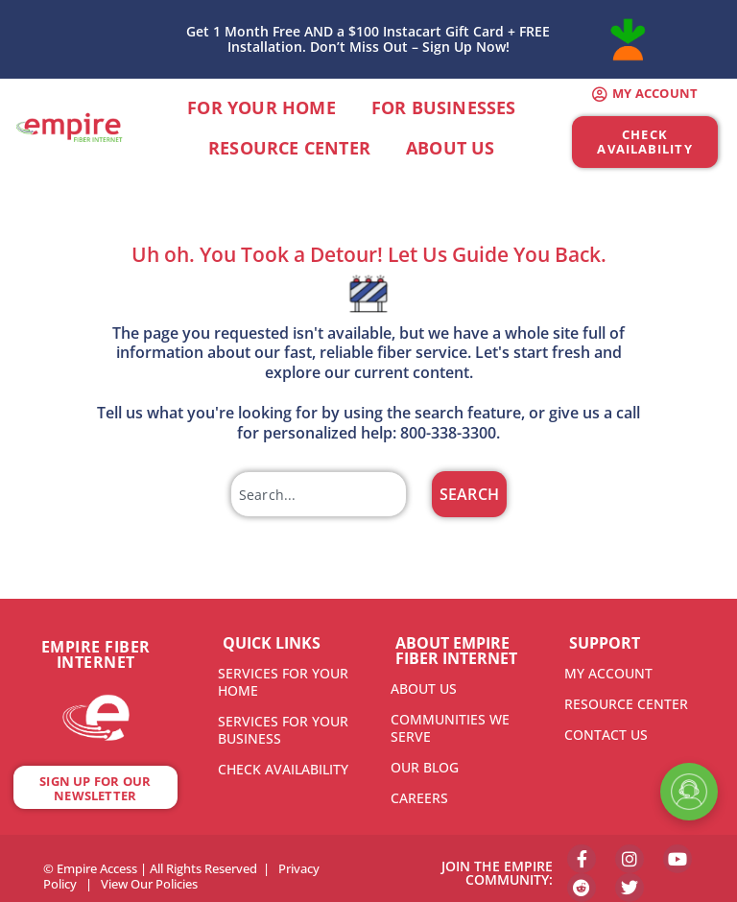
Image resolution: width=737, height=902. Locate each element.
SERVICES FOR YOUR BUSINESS (283, 730)
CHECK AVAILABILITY (283, 769)
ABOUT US (424, 688)
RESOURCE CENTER (626, 704)
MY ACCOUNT (608, 673)
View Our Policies (149, 879)
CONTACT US (606, 734)
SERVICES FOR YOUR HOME (283, 682)
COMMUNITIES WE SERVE (450, 728)
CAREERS (419, 798)
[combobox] (318, 494)
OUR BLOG (425, 767)
